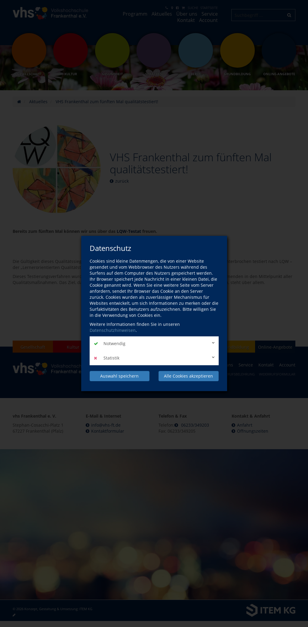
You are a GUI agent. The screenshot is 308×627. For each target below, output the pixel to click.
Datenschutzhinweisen (113, 330)
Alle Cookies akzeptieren (188, 376)
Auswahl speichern (119, 376)
